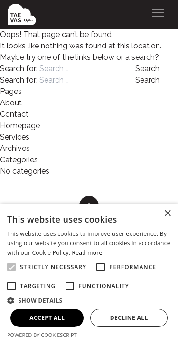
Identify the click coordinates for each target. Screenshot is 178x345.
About (11, 102)
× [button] (167, 213)
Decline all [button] (129, 318)
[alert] (89, 274)
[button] (89, 300)
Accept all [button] (47, 318)
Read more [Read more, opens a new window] (87, 253)
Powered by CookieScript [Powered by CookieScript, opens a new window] (42, 334)
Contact (14, 114)
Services (14, 136)
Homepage (20, 125)
